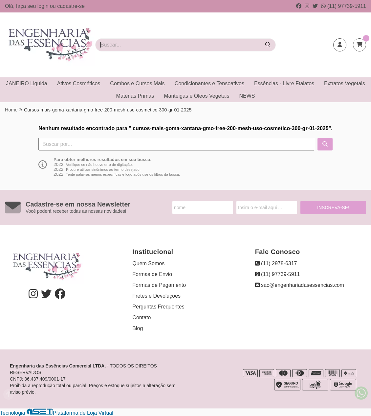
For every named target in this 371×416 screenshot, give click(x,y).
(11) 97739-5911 (343, 6)
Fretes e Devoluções (156, 296)
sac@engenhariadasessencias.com (299, 285)
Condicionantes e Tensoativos (209, 83)
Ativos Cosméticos (78, 83)
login (43, 6)
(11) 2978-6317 (276, 263)
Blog (137, 328)
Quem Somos (148, 263)
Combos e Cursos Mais (137, 83)
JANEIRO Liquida (26, 83)
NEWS (247, 96)
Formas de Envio (152, 274)
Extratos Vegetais (344, 83)
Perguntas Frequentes (158, 306)
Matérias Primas (135, 96)
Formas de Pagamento (159, 285)
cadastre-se (71, 6)
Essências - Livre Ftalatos (284, 83)
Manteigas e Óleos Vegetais (196, 96)
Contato (141, 317)
